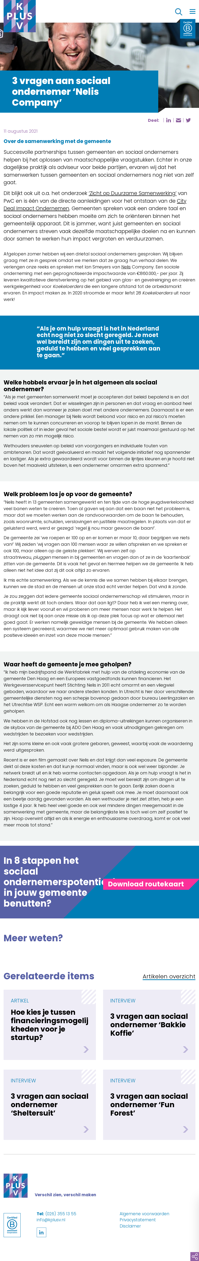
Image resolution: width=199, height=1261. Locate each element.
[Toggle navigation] (192, 11)
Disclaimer (130, 1226)
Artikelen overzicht (169, 977)
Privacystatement (138, 1220)
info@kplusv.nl (51, 1220)
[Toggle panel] (146, 884)
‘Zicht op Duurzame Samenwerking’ (132, 193)
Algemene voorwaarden (144, 1214)
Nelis (126, 267)
